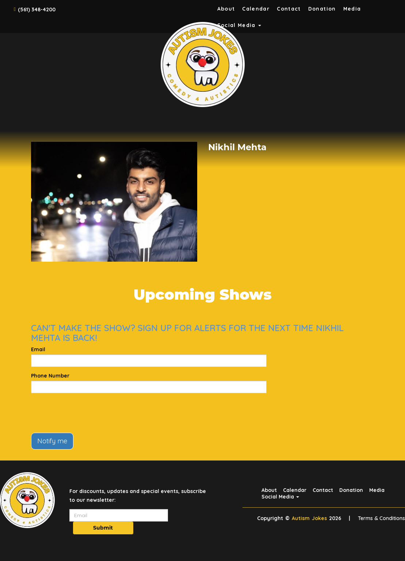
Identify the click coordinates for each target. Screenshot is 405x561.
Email (38, 349)
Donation (322, 8)
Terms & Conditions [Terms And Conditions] (381, 518)
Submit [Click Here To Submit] (103, 527)
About (226, 8)
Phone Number (50, 375)
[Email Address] (118, 515)
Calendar (256, 8)
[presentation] (86, 413)
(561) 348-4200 (37, 9)
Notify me (52, 441)
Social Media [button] (280, 496)
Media (352, 8)
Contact (289, 8)
